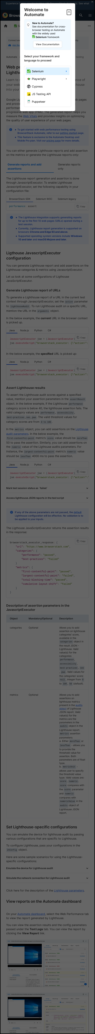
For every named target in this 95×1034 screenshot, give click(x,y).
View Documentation (47, 44)
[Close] (69, 12)
